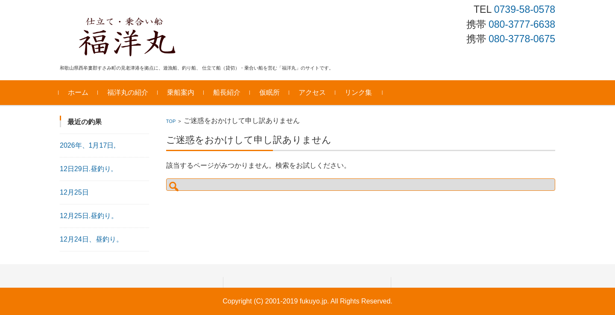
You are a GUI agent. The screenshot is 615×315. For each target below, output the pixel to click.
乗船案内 (182, 92)
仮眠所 (271, 92)
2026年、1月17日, (88, 145)
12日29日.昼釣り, (86, 168)
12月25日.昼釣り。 (89, 215)
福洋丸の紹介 (128, 92)
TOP (171, 121)
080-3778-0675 (522, 38)
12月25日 (74, 192)
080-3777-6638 (522, 24)
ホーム (79, 92)
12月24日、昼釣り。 (91, 239)
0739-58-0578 (524, 9)
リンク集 (359, 92)
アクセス (313, 92)
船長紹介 (228, 92)
